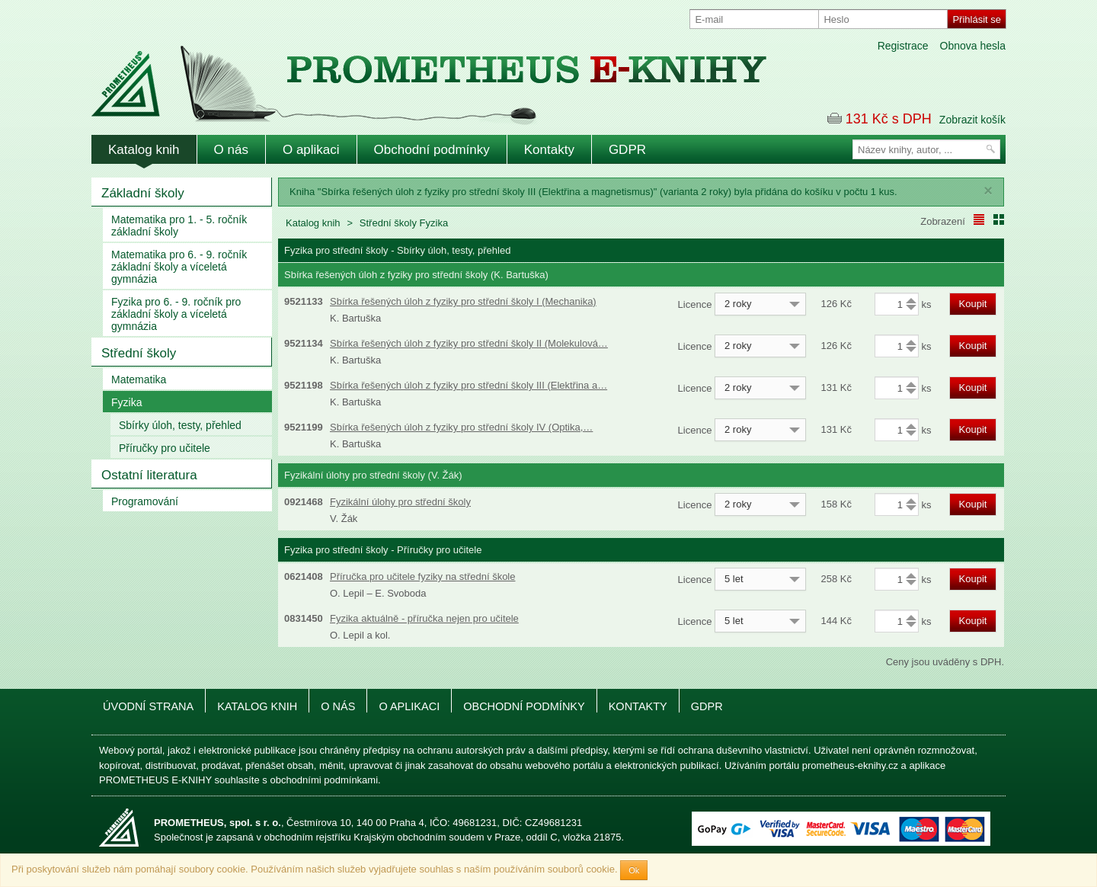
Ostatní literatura (149, 475)
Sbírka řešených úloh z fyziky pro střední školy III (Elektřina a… (468, 385)
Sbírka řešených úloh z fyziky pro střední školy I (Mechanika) (463, 301)
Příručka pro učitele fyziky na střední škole (423, 576)
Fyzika (126, 402)
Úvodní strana (148, 706)
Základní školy (142, 193)
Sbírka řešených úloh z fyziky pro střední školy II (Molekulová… (469, 343)
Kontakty (549, 149)
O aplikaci (311, 149)
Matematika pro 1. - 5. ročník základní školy (179, 225)
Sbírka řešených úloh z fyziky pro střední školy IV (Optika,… (461, 427)
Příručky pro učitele (164, 448)
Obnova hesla (973, 46)
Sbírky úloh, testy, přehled (180, 425)
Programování (144, 501)
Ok (633, 870)
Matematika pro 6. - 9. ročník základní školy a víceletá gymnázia (179, 266)
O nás (231, 149)
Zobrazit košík (972, 120)
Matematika (138, 379)
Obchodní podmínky (432, 149)
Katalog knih (144, 149)
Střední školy (138, 353)
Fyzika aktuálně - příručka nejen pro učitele (424, 618)
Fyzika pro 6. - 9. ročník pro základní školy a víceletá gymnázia (176, 314)
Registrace (903, 46)
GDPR (627, 149)
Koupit (973, 303)
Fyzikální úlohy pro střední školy (400, 502)
